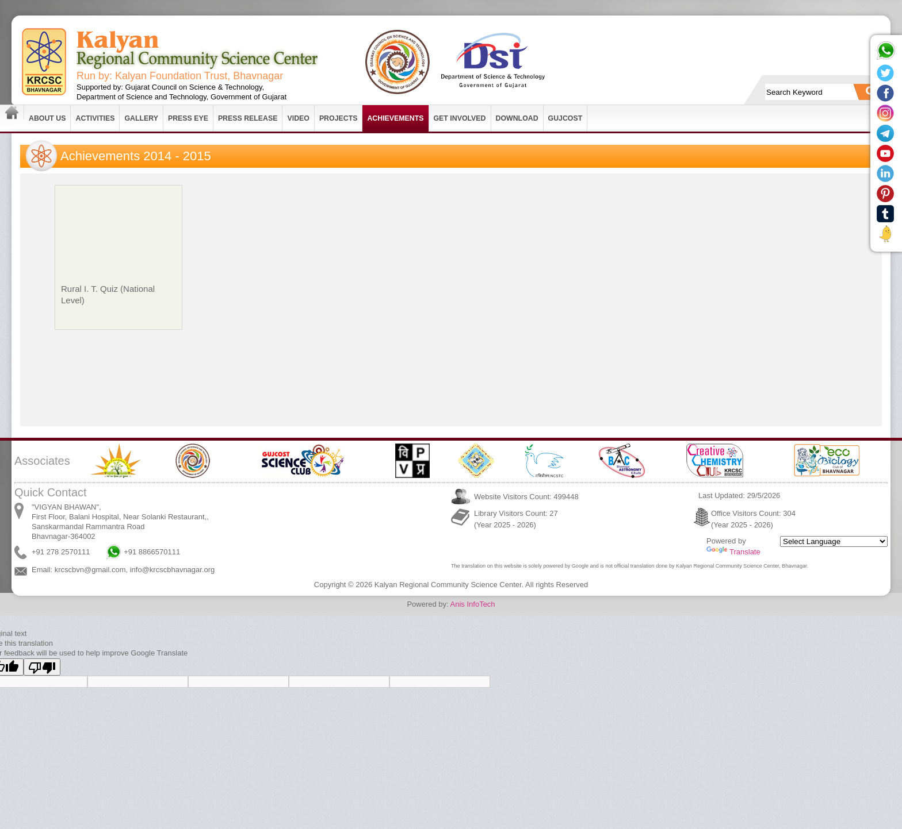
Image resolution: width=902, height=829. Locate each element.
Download (517, 118)
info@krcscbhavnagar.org (172, 569)
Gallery (141, 118)
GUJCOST (565, 118)
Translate (733, 551)
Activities (94, 118)
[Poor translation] (42, 667)
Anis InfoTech (472, 604)
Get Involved (460, 118)
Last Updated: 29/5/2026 (739, 495)
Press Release (248, 118)
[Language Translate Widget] (834, 541)
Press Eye (188, 118)
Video (298, 118)
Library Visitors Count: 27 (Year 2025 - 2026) (516, 519)
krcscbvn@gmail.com (90, 569)
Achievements (395, 118)
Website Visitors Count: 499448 (526, 496)
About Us (47, 118)
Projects (338, 118)
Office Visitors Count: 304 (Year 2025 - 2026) (753, 519)
